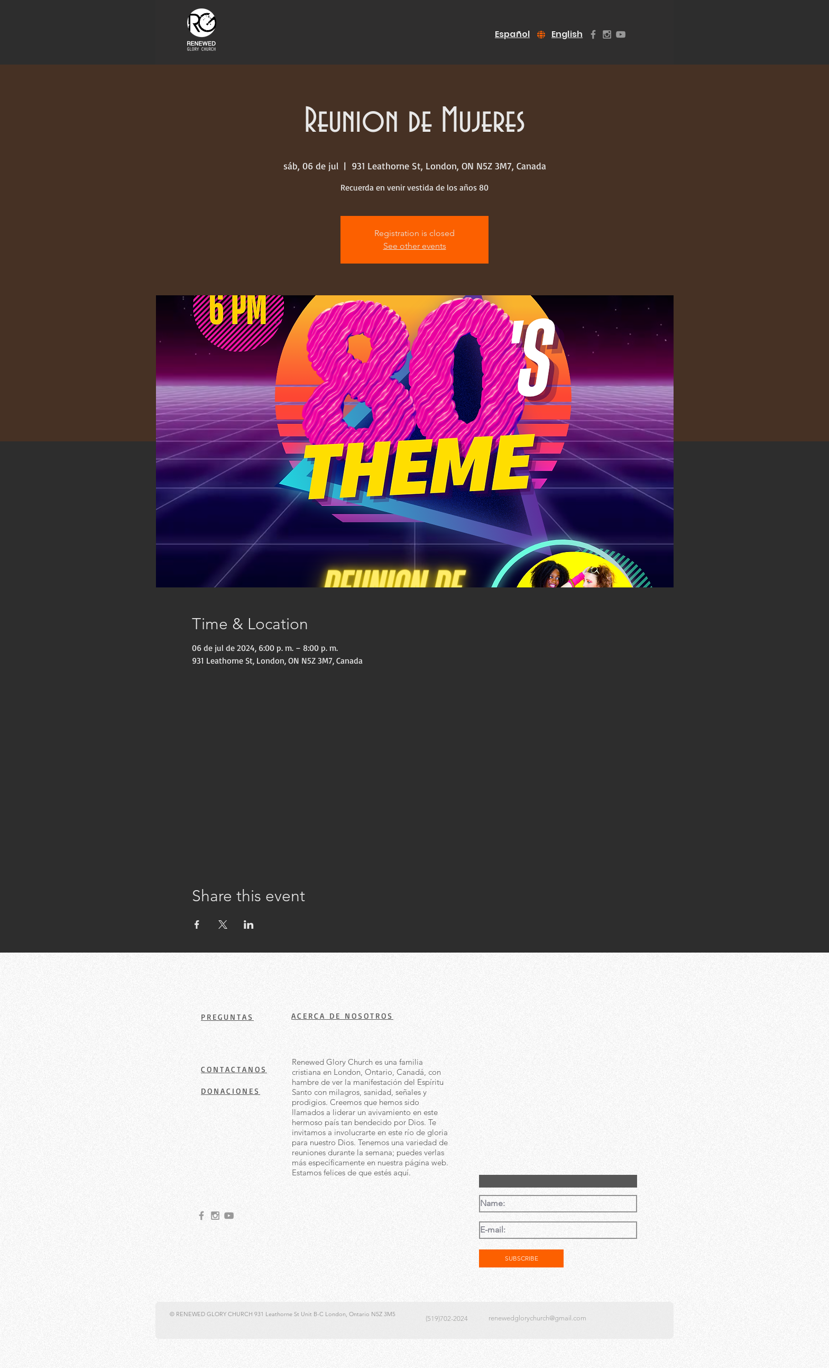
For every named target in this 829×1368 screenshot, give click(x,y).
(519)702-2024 (447, 1318)
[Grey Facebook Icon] (593, 34)
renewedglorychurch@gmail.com (537, 1318)
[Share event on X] (223, 924)
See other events (414, 246)
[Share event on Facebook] (197, 924)
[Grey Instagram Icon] (607, 34)
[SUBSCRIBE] (521, 1258)
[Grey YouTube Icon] (621, 34)
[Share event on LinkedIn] (249, 924)
